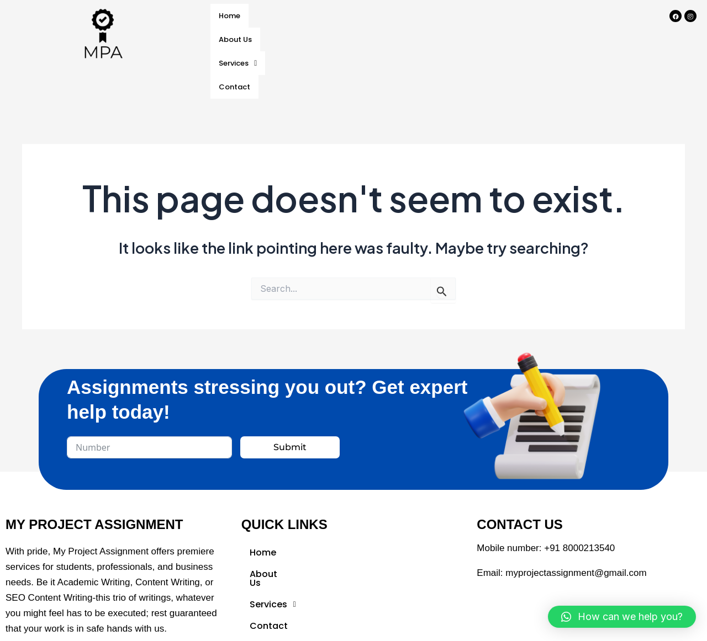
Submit (290, 429)
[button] (352, 17)
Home (233, 17)
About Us (287, 17)
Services (352, 17)
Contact (414, 17)
